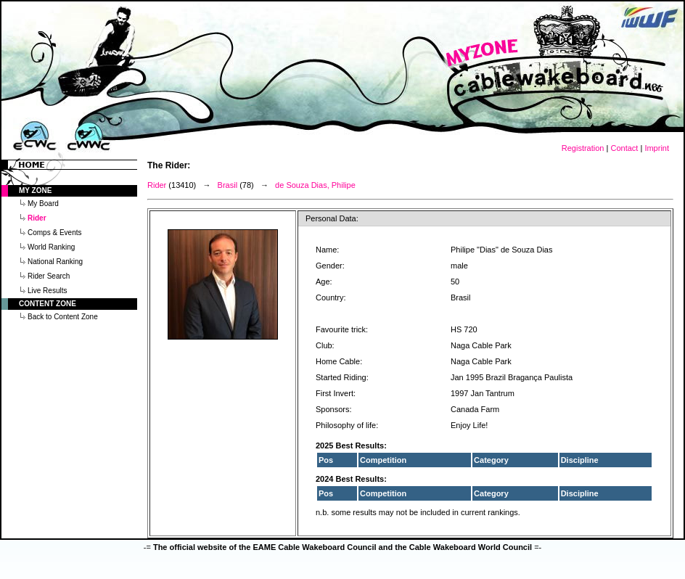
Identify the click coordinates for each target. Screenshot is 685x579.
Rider (156, 185)
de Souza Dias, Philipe (315, 185)
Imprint (656, 148)
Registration (583, 148)
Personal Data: (331, 218)
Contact (624, 148)
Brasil (228, 185)
